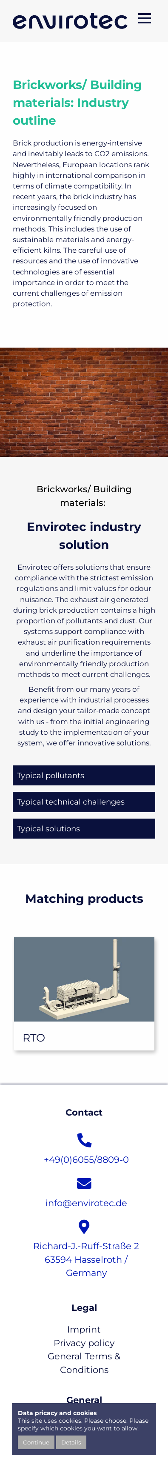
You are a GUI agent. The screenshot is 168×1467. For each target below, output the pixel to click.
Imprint (84, 1329)
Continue (36, 1442)
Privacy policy (84, 1343)
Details (71, 1442)
